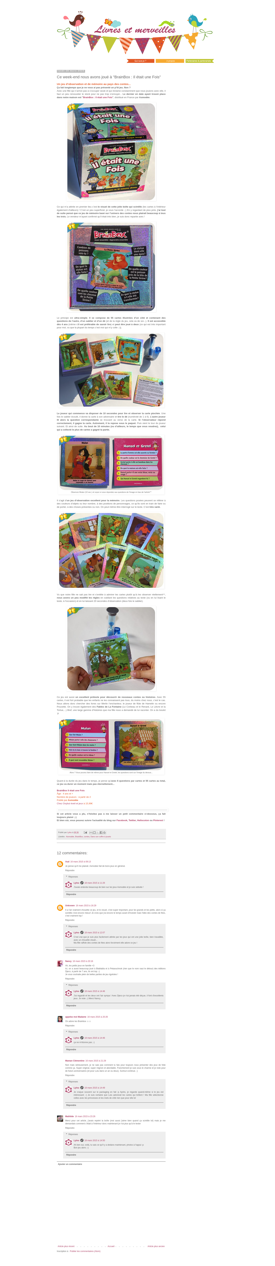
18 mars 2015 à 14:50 (95, 1140)
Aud (67, 861)
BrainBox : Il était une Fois (97, 97)
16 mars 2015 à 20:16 (83, 961)
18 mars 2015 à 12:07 (95, 932)
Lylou (76, 883)
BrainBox (79, 837)
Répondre (70, 870)
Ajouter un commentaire (70, 1164)
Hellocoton (143, 820)
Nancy (68, 961)
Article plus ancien (156, 1246)
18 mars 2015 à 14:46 (95, 991)
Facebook (121, 820)
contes (86, 837)
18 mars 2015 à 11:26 (95, 883)
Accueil (111, 1246)
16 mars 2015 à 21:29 (95, 1061)
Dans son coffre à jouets (100, 837)
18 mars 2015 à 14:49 (95, 1088)
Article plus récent (66, 1246)
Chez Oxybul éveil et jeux (70, 803)
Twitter (132, 820)
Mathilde (69, 1116)
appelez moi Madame (75, 1017)
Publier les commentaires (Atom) (85, 1251)
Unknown (70, 905)
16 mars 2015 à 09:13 (80, 861)
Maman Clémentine (74, 1061)
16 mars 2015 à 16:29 (86, 905)
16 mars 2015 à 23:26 (85, 1116)
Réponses (73, 877)
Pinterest (158, 820)
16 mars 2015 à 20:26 (97, 1017)
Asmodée (70, 837)
